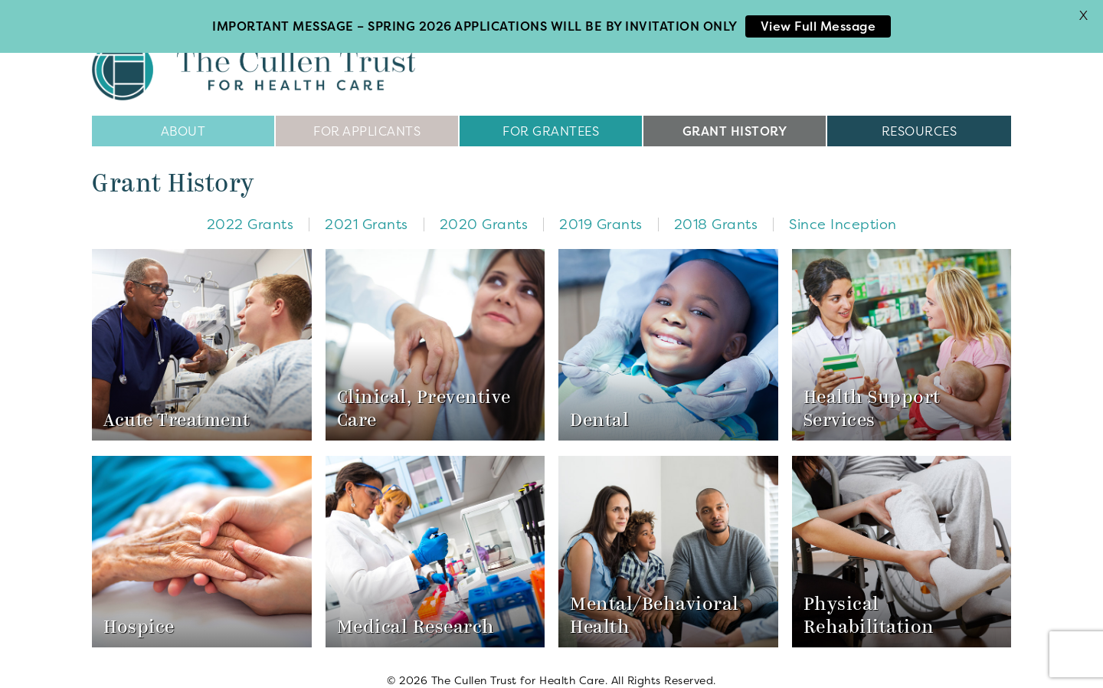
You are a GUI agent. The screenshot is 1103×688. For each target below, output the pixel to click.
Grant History (734, 114)
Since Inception (843, 208)
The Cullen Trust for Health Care (253, 53)
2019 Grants (601, 208)
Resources (919, 114)
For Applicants (367, 114)
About (183, 114)
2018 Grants (716, 208)
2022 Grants (250, 208)
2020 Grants (484, 208)
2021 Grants (366, 208)
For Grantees (550, 114)
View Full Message (818, 26)
